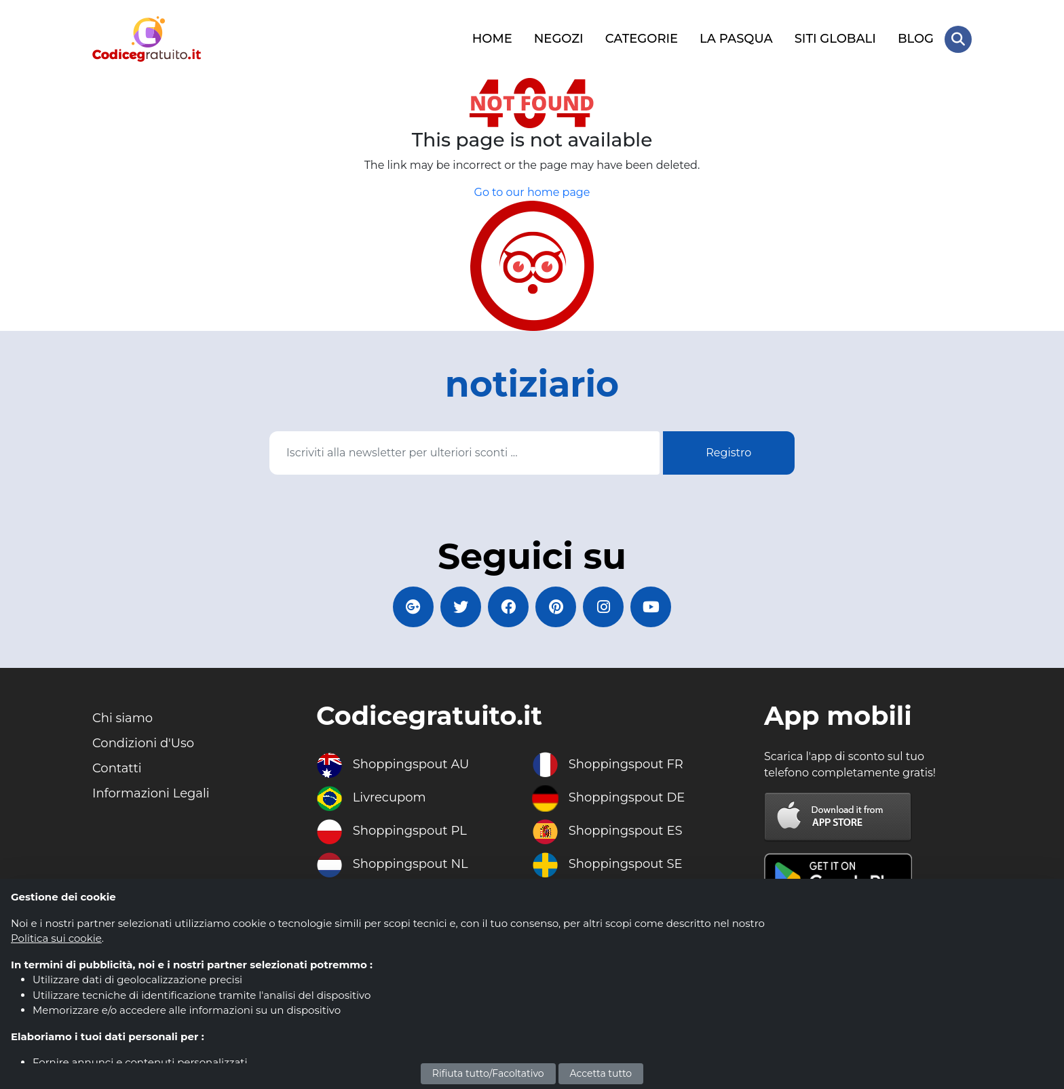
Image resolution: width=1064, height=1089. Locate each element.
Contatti (117, 768)
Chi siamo (122, 718)
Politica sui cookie (56, 938)
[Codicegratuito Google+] (413, 607)
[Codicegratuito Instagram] (603, 607)
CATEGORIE (641, 38)
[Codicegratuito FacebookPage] (508, 607)
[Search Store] (958, 39)
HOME (492, 38)
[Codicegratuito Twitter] (460, 607)
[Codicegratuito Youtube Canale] (650, 607)
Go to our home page (532, 192)
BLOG (916, 38)
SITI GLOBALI (835, 38)
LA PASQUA (736, 38)
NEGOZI (559, 38)
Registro (728, 452)
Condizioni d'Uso (143, 743)
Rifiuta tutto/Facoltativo (488, 1073)
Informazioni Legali (151, 793)
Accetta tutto (601, 1073)
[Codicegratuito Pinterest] (555, 607)
